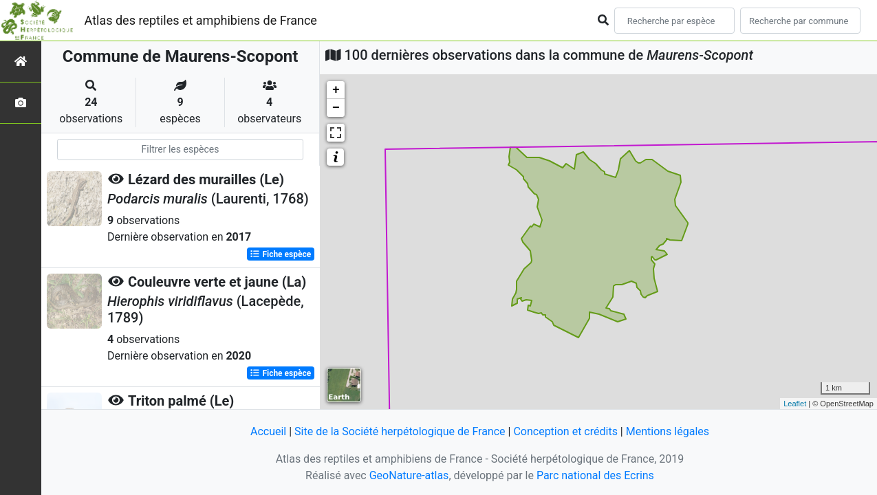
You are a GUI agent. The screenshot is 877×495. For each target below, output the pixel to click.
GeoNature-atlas (409, 475)
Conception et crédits (565, 431)
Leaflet (794, 403)
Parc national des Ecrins (595, 475)
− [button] (336, 108)
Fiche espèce (280, 254)
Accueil (268, 431)
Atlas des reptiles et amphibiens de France (201, 20)
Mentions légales (667, 431)
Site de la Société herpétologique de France (399, 431)
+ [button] (336, 90)
